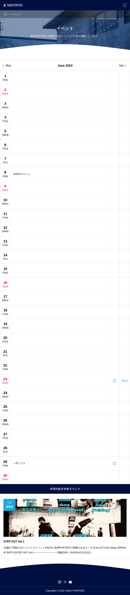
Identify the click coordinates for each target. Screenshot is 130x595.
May (7, 66)
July (123, 66)
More (125, 380)
